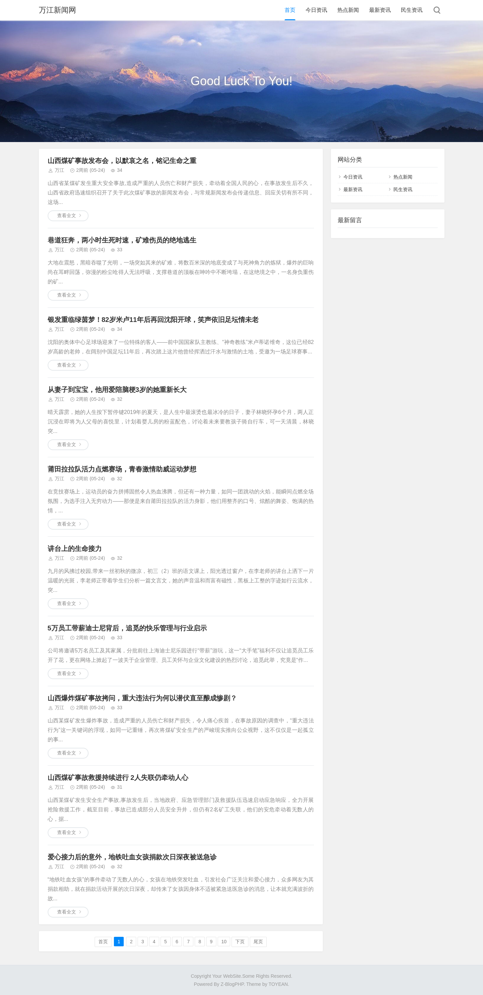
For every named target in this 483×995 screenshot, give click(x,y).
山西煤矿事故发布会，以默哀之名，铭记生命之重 (122, 160)
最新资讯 (380, 10)
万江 (59, 170)
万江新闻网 (57, 10)
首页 (290, 10)
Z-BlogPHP (232, 984)
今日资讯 (316, 10)
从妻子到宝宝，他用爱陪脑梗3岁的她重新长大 (117, 389)
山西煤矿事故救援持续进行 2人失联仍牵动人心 (118, 777)
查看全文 (66, 215)
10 (224, 941)
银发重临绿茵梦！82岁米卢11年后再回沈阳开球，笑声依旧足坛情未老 (153, 319)
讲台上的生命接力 (75, 548)
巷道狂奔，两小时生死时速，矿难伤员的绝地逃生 (122, 240)
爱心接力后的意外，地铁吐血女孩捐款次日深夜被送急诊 (132, 857)
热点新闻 (348, 10)
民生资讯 (411, 10)
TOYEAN (278, 984)
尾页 (258, 941)
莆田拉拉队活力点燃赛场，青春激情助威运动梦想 (122, 469)
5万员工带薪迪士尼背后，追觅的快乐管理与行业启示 (127, 628)
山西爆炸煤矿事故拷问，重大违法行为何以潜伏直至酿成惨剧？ (142, 698)
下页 (240, 941)
